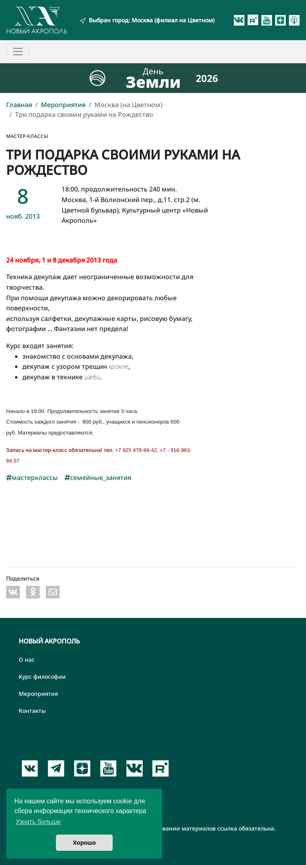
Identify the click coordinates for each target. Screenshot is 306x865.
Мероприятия (63, 104)
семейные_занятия (97, 477)
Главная (19, 104)
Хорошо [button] (84, 842)
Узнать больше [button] (37, 821)
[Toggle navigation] (17, 51)
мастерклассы (32, 477)
